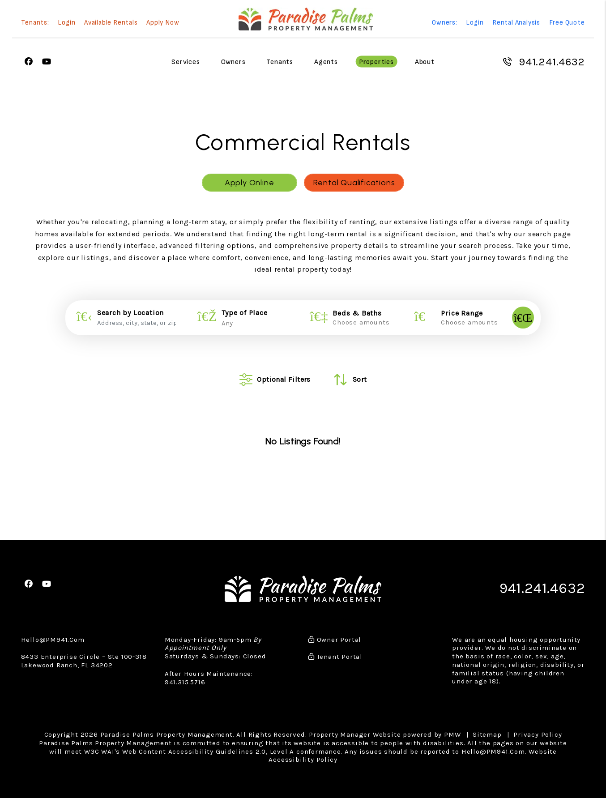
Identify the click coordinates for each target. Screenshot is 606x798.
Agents (326, 62)
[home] (306, 19)
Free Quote (567, 23)
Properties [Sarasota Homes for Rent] (376, 62)
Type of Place (244, 312)
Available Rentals (111, 23)
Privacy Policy (537, 734)
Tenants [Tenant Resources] (279, 62)
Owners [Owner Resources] (233, 62)
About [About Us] (425, 62)
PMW (452, 734)
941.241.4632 (552, 61)
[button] (29, 62)
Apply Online (249, 183)
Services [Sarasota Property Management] (185, 62)
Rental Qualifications (354, 183)
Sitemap (487, 734)
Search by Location (130, 312)
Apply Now (162, 23)
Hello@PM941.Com (53, 640)
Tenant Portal (335, 657)
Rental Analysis (516, 23)
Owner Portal (334, 640)
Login (66, 23)
